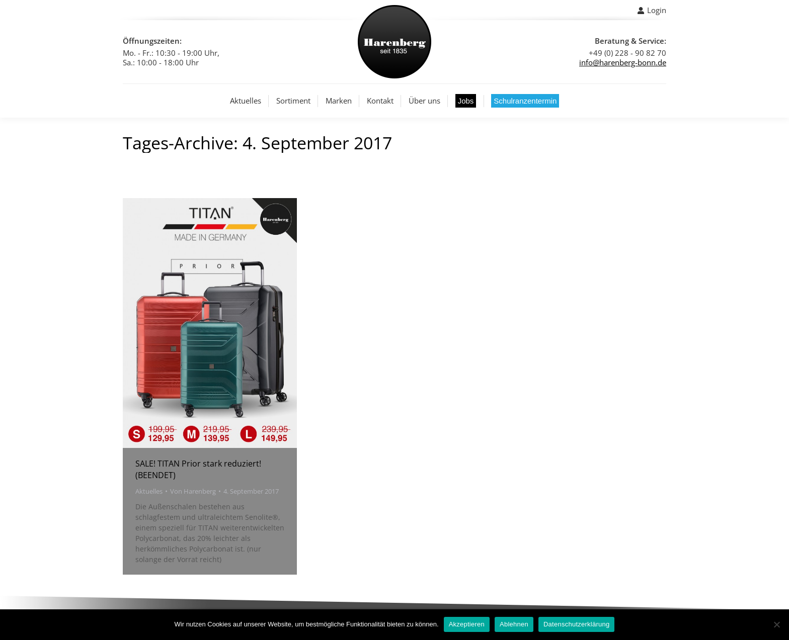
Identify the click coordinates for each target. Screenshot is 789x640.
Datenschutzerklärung (576, 624)
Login (651, 10)
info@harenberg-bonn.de (622, 62)
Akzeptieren (467, 624)
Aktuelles (149, 491)
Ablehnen (514, 624)
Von (193, 491)
